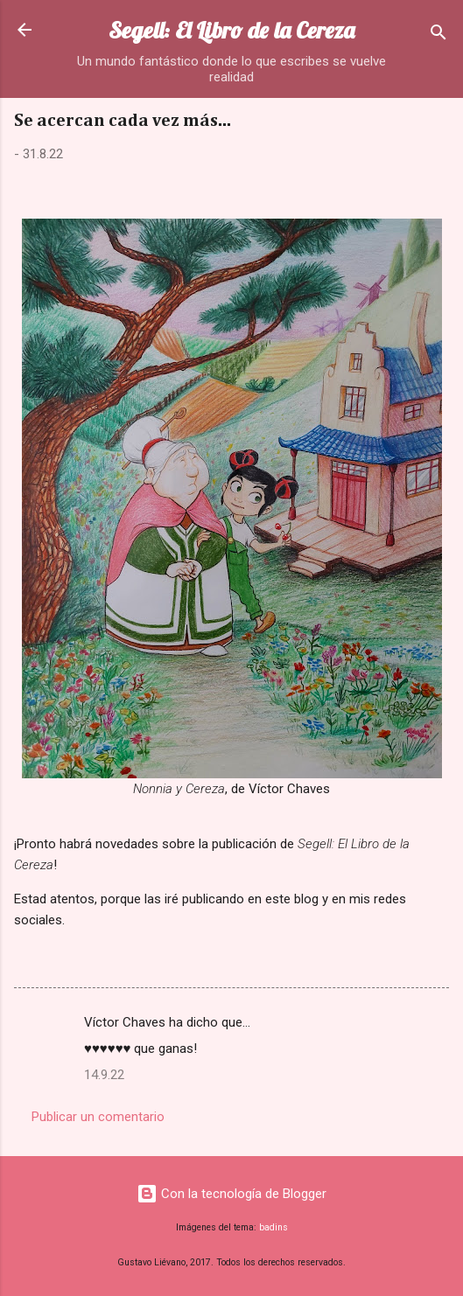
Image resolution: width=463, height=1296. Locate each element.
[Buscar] (438, 35)
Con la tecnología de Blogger (231, 1194)
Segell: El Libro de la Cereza (231, 30)
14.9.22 (104, 1075)
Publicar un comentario (98, 1117)
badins (273, 1227)
